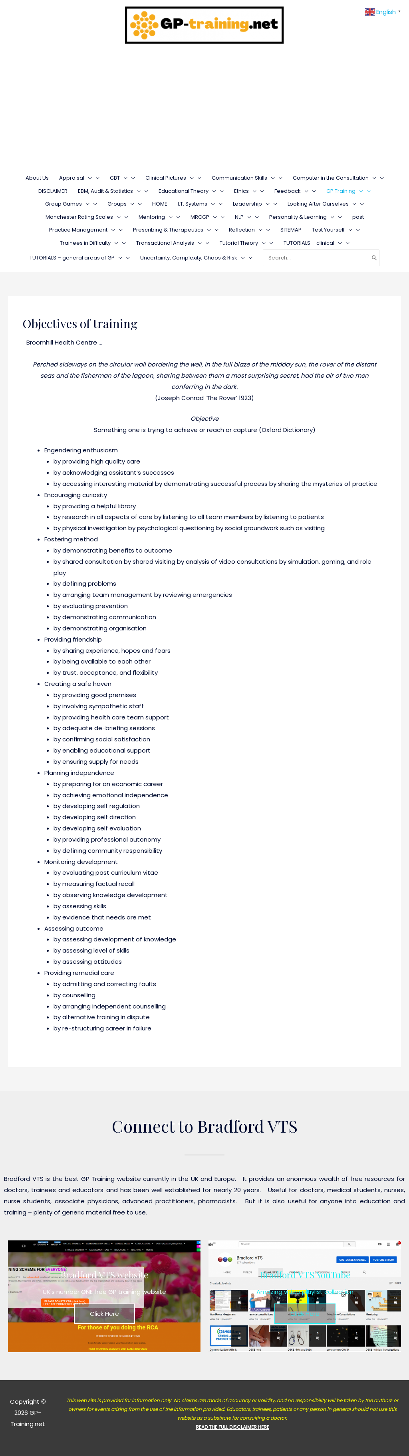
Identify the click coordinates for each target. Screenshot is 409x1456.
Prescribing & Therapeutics (172, 230)
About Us (37, 178)
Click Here (104, 1313)
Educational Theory (187, 191)
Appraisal (75, 178)
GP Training (344, 191)
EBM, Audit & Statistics (109, 191)
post (358, 217)
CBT (118, 178)
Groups (120, 204)
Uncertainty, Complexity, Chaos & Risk (192, 257)
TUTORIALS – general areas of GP (76, 257)
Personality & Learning (301, 217)
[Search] (374, 258)
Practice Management (82, 230)
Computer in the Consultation (334, 178)
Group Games (67, 204)
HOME (159, 204)
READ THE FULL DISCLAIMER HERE (232, 1427)
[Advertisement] (204, 110)
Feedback (291, 191)
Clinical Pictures (169, 178)
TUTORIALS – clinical (313, 243)
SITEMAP (291, 230)
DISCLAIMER (53, 191)
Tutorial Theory (243, 243)
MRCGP (204, 217)
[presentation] (88, 178)
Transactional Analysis (169, 243)
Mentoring (156, 217)
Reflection (245, 230)
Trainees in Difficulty (89, 243)
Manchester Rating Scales (83, 217)
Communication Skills (243, 178)
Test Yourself (332, 230)
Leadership (251, 204)
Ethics (245, 191)
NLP (243, 217)
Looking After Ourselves (322, 204)
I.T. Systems (196, 204)
